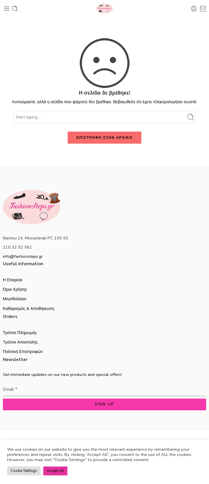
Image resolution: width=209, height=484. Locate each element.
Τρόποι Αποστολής (20, 342)
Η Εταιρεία (12, 280)
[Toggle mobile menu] (6, 8)
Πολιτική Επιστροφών (23, 351)
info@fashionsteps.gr (23, 256)
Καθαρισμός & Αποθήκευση (28, 308)
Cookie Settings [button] (24, 470)
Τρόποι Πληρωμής (20, 332)
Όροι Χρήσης (15, 289)
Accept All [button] (55, 470)
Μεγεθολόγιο (14, 299)
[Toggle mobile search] (15, 8)
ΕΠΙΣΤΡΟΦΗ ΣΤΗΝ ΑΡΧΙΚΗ (105, 137)
